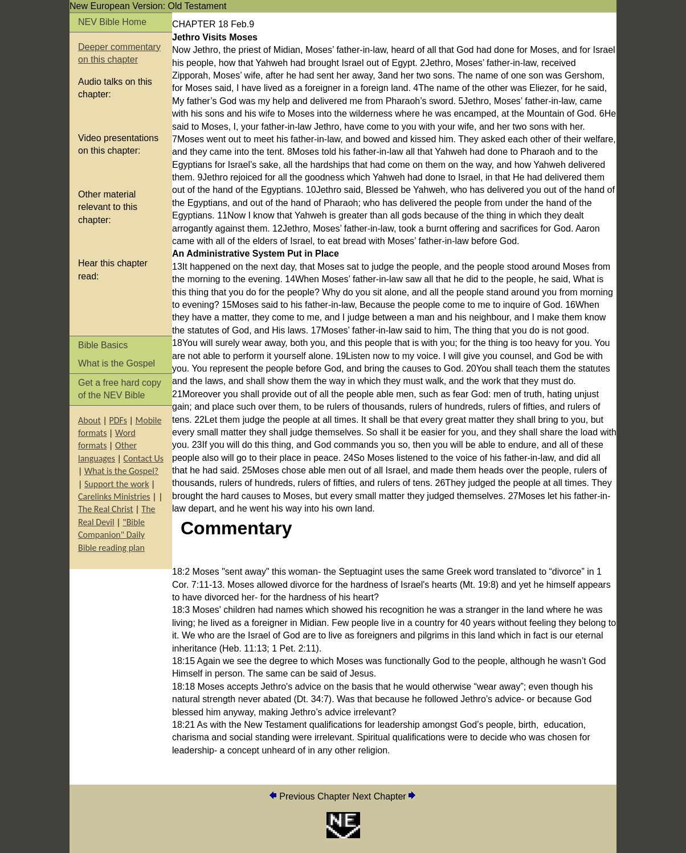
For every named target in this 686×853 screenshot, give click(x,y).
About (89, 420)
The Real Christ (105, 509)
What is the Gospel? (121, 470)
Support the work (116, 484)
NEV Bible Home (112, 22)
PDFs (117, 420)
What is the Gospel (116, 363)
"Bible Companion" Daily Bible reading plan (111, 535)
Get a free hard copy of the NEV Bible (119, 389)
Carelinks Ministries (114, 496)
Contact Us (144, 458)
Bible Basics (103, 345)
